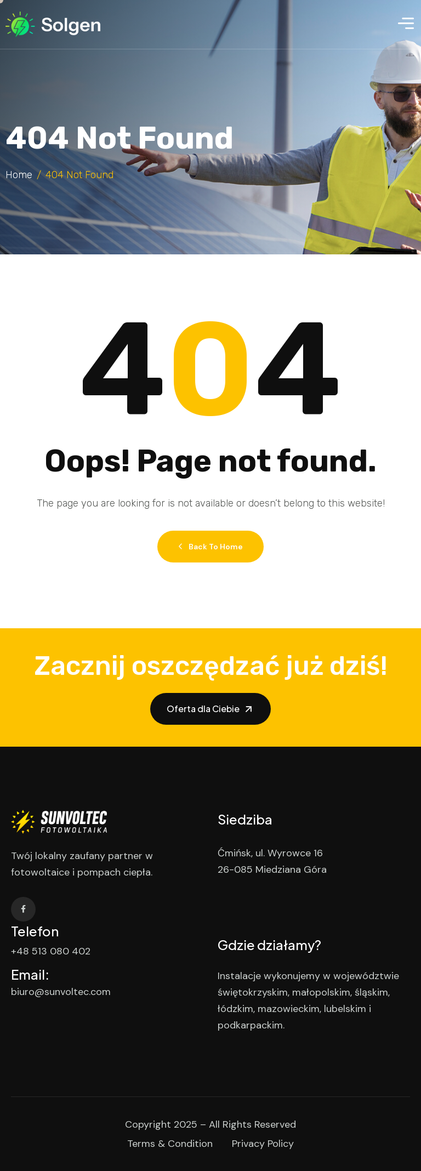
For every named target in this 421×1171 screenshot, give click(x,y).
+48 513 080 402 (50, 951)
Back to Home (210, 547)
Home (18, 175)
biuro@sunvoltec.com (61, 991)
